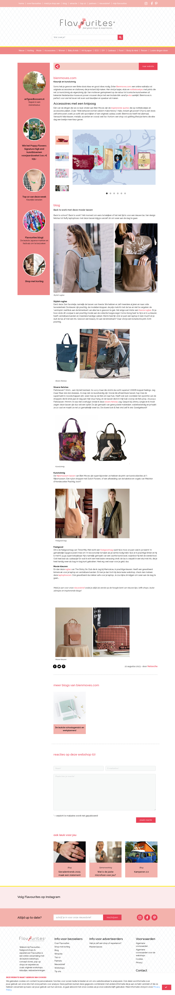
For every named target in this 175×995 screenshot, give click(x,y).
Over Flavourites (34, 3)
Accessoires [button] (50, 50)
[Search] (85, 37)
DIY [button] (103, 50)
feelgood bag (107, 550)
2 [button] (110, 193)
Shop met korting (62, 947)
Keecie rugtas (145, 310)
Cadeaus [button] (112, 50)
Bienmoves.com (123, 86)
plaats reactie (146, 820)
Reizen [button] (144, 50)
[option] (34, 85)
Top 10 (83, 3)
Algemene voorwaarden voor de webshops (145, 953)
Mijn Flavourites (120, 3)
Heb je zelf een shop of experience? (105, 943)
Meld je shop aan (52, 3)
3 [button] (114, 193)
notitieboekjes (136, 89)
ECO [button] (97, 50)
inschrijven (112, 917)
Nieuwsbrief (104, 3)
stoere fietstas (111, 402)
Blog (65, 3)
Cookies (139, 959)
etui (130, 95)
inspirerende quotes (120, 108)
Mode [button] (39, 50)
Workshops (59, 968)
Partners (92, 3)
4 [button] (118, 193)
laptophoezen (64, 575)
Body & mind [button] (132, 50)
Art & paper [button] (86, 50)
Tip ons (57, 971)
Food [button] (121, 50)
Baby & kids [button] (73, 50)
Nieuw (21, 50)
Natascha (153, 666)
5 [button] (121, 193)
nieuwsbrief (79, 588)
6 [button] (125, 193)
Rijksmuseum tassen (66, 476)
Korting (30, 50)
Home (21, 3)
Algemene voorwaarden (142, 944)
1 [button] (107, 193)
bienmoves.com (64, 78)
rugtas (68, 569)
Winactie (73, 3)
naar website (148, 66)
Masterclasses (95, 947)
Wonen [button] (61, 50)
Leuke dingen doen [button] (159, 50)
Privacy (139, 962)
